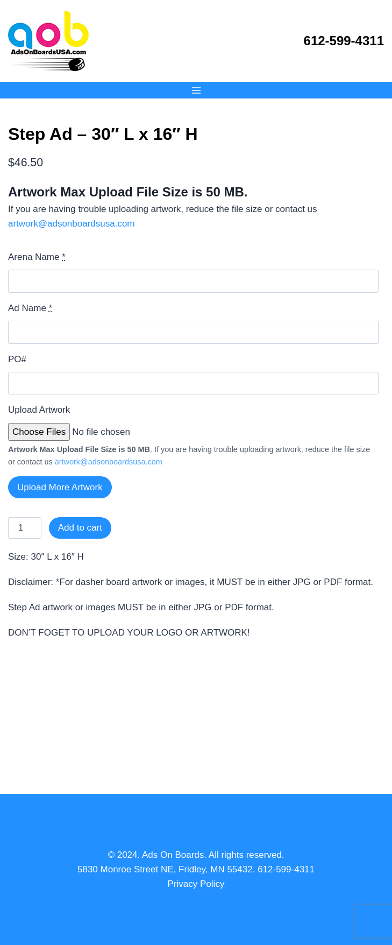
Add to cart (80, 528)
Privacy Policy (196, 884)
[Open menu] (196, 90)
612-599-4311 (344, 40)
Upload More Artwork (60, 487)
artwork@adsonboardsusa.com (71, 223)
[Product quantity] (24, 528)
